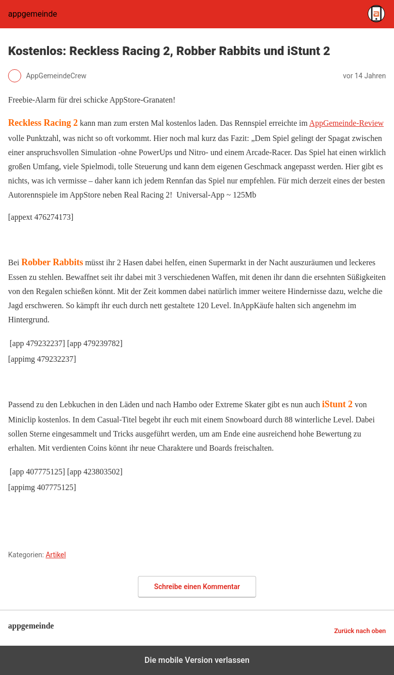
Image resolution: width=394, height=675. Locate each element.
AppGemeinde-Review (346, 123)
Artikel (55, 555)
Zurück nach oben (360, 631)
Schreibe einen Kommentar (197, 587)
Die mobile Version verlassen (197, 660)
